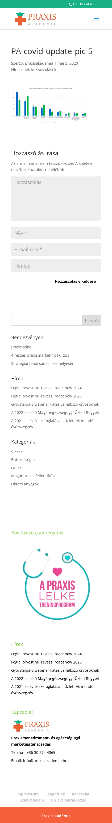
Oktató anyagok (25, 483)
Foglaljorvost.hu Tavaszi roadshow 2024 (46, 387)
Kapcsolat (81, 794)
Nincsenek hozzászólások (33, 69)
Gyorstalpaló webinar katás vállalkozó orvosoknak (55, 404)
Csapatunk (55, 794)
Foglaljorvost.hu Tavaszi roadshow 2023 (46, 396)
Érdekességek (23, 459)
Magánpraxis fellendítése (33, 475)
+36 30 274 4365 (85, 4)
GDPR (16, 467)
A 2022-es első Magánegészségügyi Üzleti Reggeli (55, 412)
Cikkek (16, 451)
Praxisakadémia (55, 815)
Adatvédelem (32, 800)
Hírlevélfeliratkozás (68, 800)
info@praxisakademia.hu (45, 760)
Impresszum (27, 794)
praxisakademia (39, 63)
